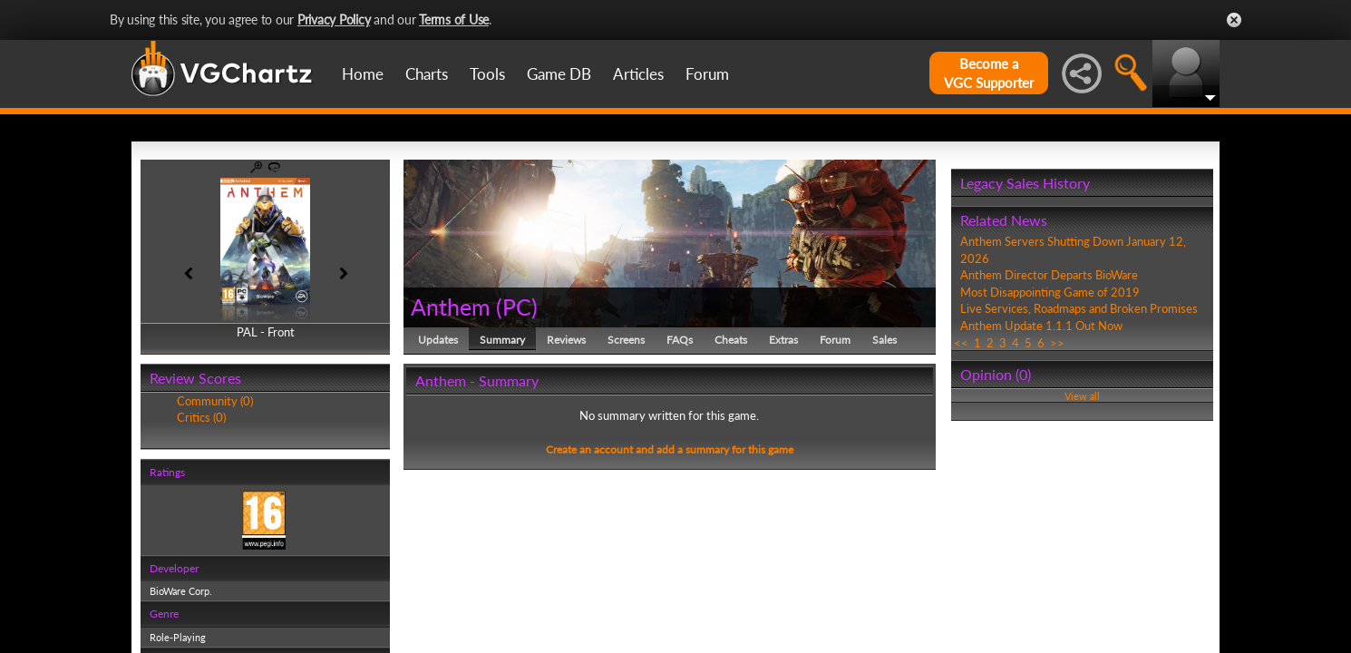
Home (363, 73)
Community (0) (215, 401)
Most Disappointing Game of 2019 (1050, 292)
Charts (426, 73)
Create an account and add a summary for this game (669, 449)
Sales (884, 339)
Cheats (730, 339)
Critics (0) (201, 417)
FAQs (679, 339)
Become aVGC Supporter (989, 73)
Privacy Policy (334, 19)
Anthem (451, 306)
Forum (707, 73)
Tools (487, 73)
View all (1082, 396)
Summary (502, 339)
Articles (638, 73)
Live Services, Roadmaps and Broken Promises (1079, 308)
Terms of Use (454, 19)
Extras (783, 339)
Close (1234, 20)
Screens (626, 339)
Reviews (566, 339)
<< (961, 343)
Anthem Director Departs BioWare (1049, 275)
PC (516, 306)
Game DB (559, 73)
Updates (438, 339)
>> (1057, 343)
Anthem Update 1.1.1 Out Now (1041, 325)
